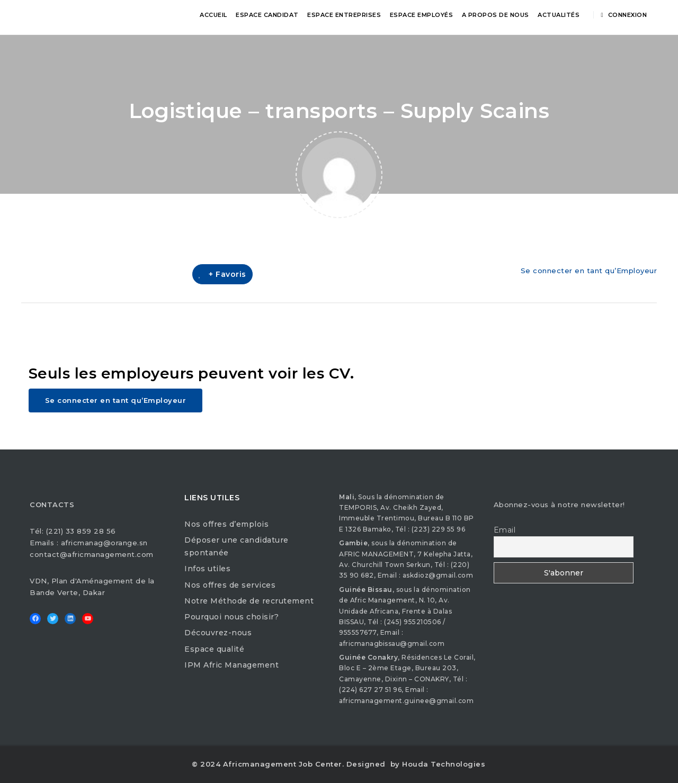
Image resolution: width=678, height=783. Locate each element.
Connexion (624, 15)
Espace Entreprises (344, 15)
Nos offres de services (229, 585)
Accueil (213, 15)
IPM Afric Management (231, 665)
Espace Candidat (267, 15)
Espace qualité (214, 649)
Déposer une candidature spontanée (236, 546)
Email (505, 530)
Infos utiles (207, 568)
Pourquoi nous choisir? (231, 617)
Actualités (558, 15)
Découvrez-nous (218, 632)
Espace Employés (421, 15)
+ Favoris (222, 274)
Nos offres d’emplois (226, 524)
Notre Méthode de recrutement (249, 601)
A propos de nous (495, 15)
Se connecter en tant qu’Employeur (589, 270)
